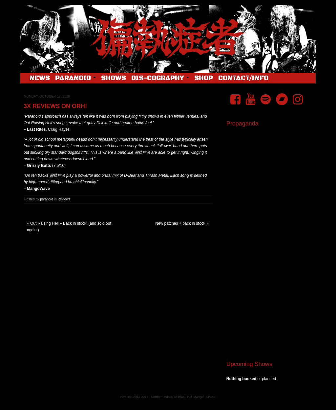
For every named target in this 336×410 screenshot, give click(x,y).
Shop (203, 78)
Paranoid (75, 78)
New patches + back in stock (180, 223)
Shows (113, 78)
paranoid (46, 199)
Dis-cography (160, 78)
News (40, 78)
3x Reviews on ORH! (55, 106)
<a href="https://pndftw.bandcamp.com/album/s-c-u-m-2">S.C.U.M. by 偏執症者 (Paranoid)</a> (268, 273)
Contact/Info (243, 78)
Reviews (63, 199)
